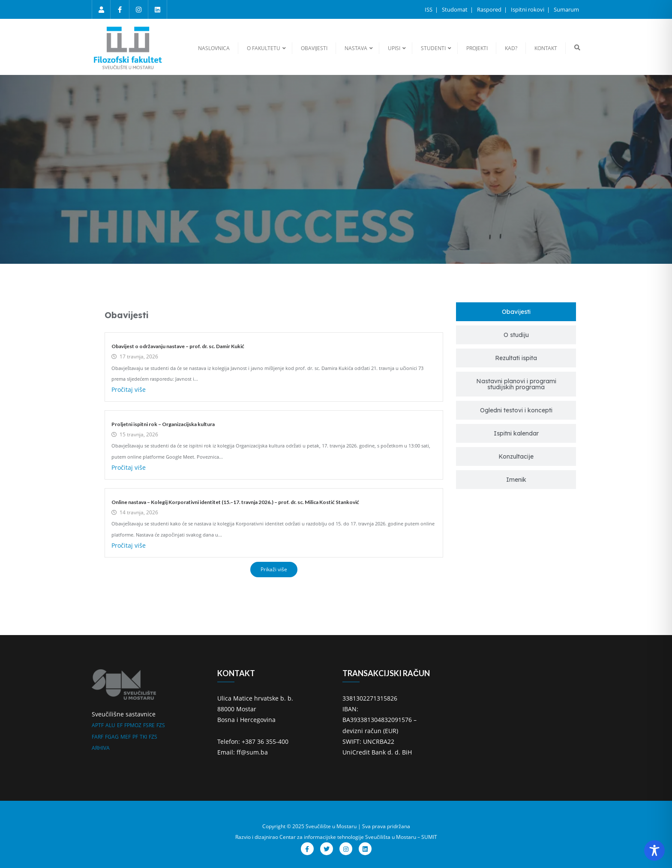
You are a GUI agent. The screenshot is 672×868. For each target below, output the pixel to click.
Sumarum (566, 9)
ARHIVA (101, 748)
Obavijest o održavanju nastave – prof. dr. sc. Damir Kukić (177, 346)
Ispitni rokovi (528, 9)
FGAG (112, 736)
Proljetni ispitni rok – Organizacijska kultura (163, 424)
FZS (160, 725)
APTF (98, 725)
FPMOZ (132, 725)
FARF (97, 736)
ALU (110, 725)
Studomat (455, 9)
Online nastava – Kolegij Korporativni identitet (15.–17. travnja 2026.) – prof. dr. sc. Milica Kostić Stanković (235, 502)
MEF (125, 736)
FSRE (149, 725)
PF (135, 736)
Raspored (490, 9)
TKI (143, 736)
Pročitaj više (128, 389)
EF (120, 725)
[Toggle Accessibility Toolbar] (654, 850)
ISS (429, 9)
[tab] (516, 311)
